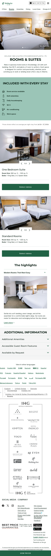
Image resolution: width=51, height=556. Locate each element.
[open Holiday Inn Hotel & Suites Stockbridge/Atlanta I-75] (26, 394)
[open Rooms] (9, 396)
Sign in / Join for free (37, 3)
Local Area (36, 9)
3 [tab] (26, 48)
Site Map (21, 519)
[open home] (1, 392)
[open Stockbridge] (12, 391)
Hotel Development (40, 508)
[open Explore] (7, 389)
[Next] (29, 163)
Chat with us (22, 510)
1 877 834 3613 (26, 526)
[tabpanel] (25, 297)
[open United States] (20, 389)
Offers (4, 9)
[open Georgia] (33, 389)
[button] (48, 3)
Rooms (11, 9)
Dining (28, 9)
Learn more (8, 323)
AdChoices (38, 513)
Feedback (37, 520)
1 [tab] (23, 48)
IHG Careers (38, 506)
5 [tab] (28, 47)
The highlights (25, 265)
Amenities (20, 9)
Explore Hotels (39, 510)
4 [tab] (27, 47)
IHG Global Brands (24, 508)
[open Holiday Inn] (26, 391)
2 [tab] (24, 48)
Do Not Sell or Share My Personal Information (40, 517)
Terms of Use (22, 513)
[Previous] (21, 163)
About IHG (21, 506)
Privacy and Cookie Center (24, 515)
